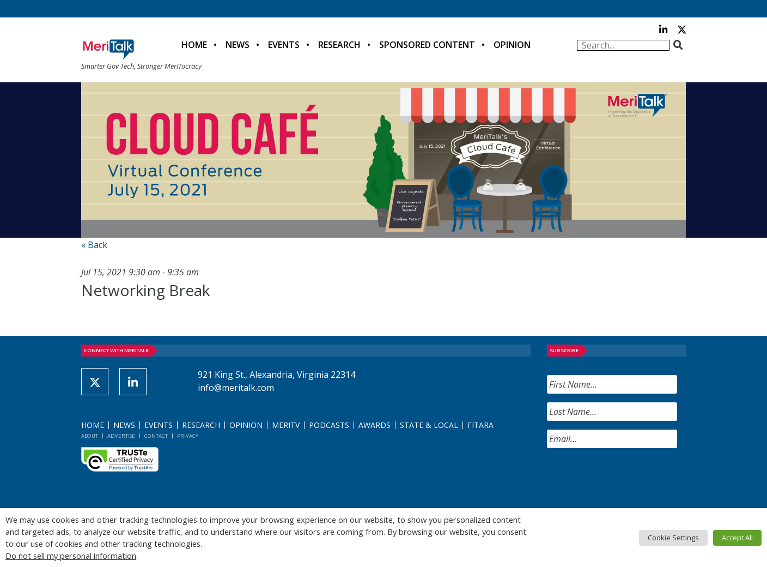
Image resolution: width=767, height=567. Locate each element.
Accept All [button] (737, 537)
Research (339, 45)
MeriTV (286, 425)
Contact (156, 435)
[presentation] (630, 478)
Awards (374, 425)
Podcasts (329, 425)
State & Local (429, 425)
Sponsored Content (427, 45)
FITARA (480, 425)
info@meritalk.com (236, 388)
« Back (94, 245)
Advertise (121, 435)
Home (194, 45)
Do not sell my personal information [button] (70, 555)
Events (284, 45)
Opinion (512, 45)
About (89, 435)
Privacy (187, 435)
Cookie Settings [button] (673, 537)
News (237, 45)
